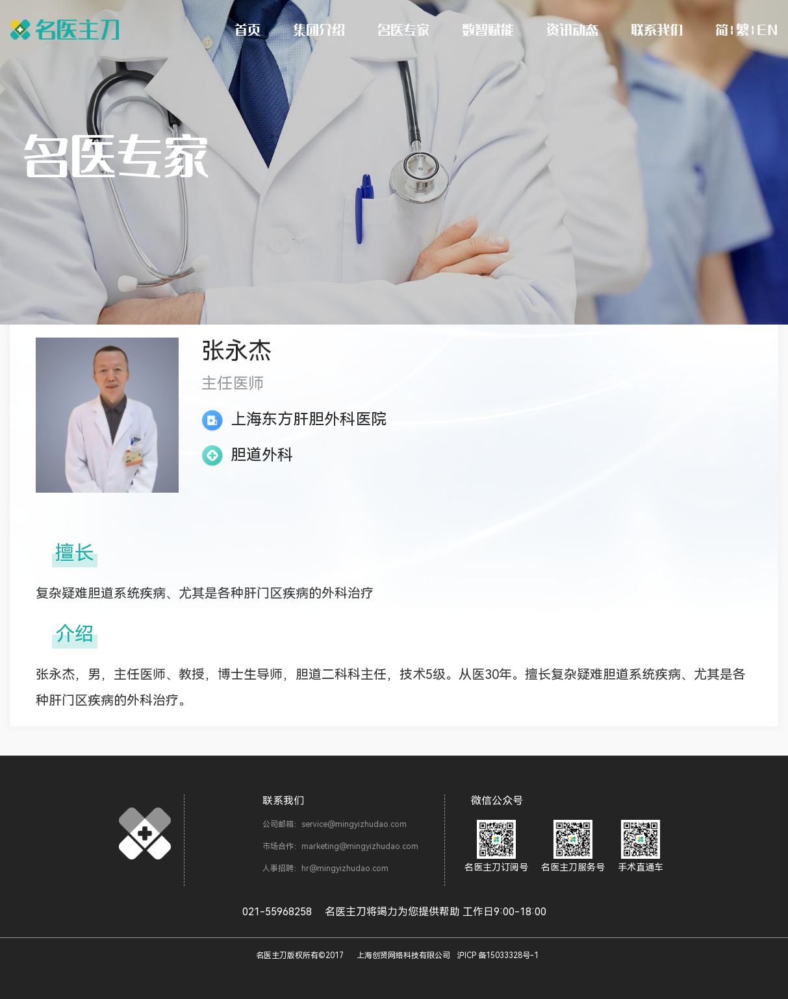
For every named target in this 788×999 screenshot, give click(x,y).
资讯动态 (572, 29)
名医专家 (403, 29)
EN (767, 29)
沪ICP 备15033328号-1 (498, 955)
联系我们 (657, 29)
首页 (248, 29)
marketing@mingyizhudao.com (359, 846)
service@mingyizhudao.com (354, 824)
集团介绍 (319, 29)
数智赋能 (488, 29)
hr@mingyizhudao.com (344, 868)
